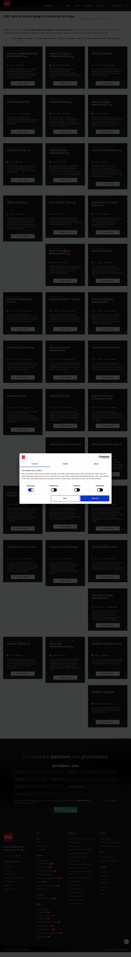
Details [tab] (65, 464)
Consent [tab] (35, 464)
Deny (65, 498)
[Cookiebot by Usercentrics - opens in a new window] (100, 457)
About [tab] (96, 464)
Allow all (95, 498)
